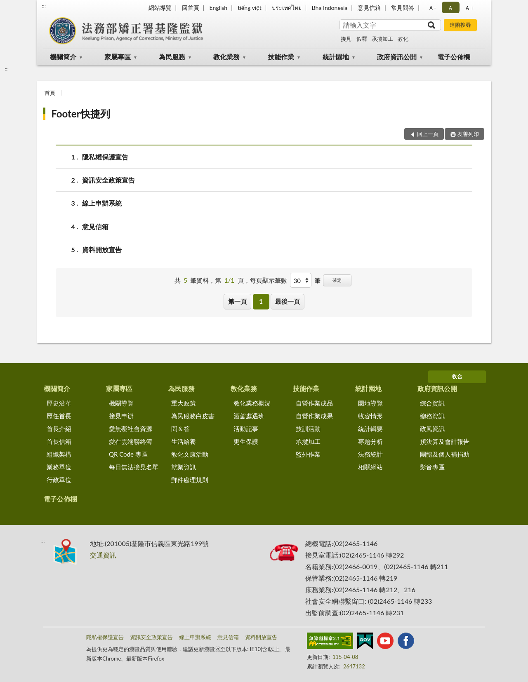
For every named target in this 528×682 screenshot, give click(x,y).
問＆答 (180, 428)
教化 (403, 38)
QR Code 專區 (128, 454)
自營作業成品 (314, 403)
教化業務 (226, 57)
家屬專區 (117, 57)
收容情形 (370, 416)
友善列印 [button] (468, 134)
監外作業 (308, 454)
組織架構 (59, 454)
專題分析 (370, 441)
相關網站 (370, 467)
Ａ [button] (450, 7)
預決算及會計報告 (444, 441)
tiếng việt (250, 7)
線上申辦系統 (102, 203)
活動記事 (245, 428)
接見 (346, 38)
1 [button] (261, 301)
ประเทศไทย (287, 7)
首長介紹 (59, 428)
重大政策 (183, 403)
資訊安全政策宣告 (108, 180)
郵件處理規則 (189, 479)
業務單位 (59, 467)
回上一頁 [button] (427, 134)
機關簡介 (63, 57)
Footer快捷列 (80, 114)
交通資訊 (103, 555)
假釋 (361, 38)
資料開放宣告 (102, 249)
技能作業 (281, 57)
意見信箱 (369, 7)
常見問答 (402, 7)
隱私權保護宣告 (105, 157)
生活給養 (183, 441)
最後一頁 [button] (287, 301)
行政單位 (59, 479)
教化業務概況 (252, 403)
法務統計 (370, 454)
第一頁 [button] (237, 301)
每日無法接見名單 (133, 467)
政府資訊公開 (397, 57)
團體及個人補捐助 (444, 454)
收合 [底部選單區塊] (457, 376)
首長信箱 (59, 441)
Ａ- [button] (432, 7)
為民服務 (172, 57)
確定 (337, 280)
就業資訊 (183, 467)
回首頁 (190, 7)
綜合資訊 (432, 403)
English (218, 7)
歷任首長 (59, 416)
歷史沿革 (59, 403)
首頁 (50, 92)
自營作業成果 (314, 416)
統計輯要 (370, 428)
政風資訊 (432, 428)
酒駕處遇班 (248, 416)
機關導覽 (121, 403)
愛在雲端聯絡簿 (130, 441)
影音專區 (432, 467)
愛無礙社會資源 (130, 428)
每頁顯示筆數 (268, 280)
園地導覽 (370, 403)
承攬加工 (382, 38)
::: (44, 6)
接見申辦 (121, 416)
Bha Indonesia (330, 7)
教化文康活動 (189, 454)
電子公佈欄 (453, 57)
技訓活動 (308, 428)
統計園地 (336, 57)
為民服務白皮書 (192, 416)
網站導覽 (160, 7)
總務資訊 (432, 416)
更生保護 (245, 441)
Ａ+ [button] (469, 7)
